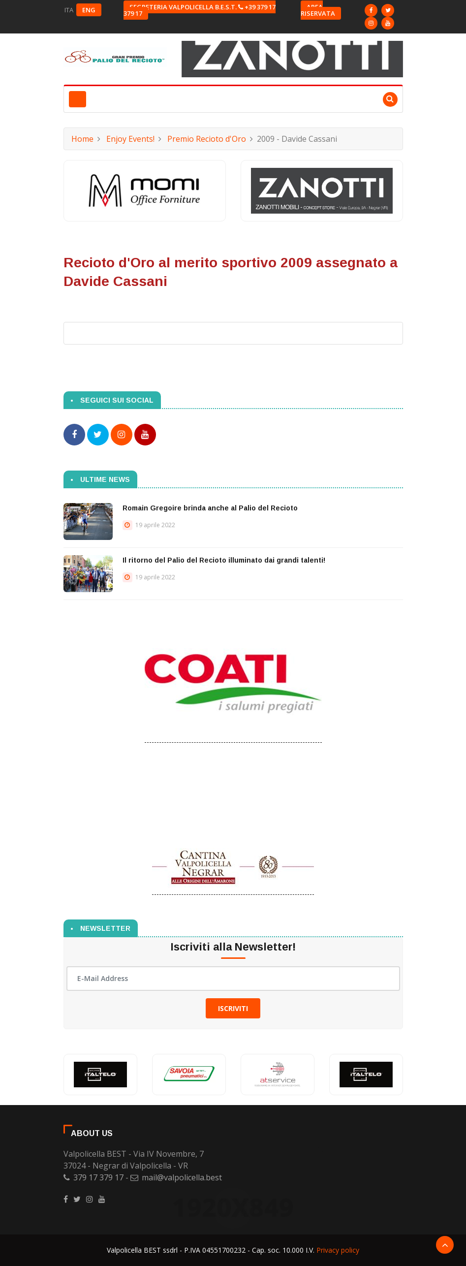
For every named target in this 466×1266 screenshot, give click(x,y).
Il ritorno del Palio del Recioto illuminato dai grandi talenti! (224, 560)
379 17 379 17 (98, 1177)
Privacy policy (337, 1250)
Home (82, 138)
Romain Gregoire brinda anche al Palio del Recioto (210, 507)
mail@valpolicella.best (182, 1177)
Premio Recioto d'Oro (206, 138)
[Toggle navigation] (77, 99)
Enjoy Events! (130, 138)
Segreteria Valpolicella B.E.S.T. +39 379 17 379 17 (200, 10)
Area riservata (318, 10)
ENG (88, 9)
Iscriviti (233, 1008)
